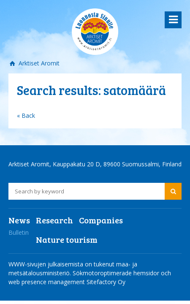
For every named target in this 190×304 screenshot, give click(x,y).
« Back (26, 115)
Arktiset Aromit (38, 63)
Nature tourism (67, 239)
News (19, 220)
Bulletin (18, 232)
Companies (101, 220)
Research (54, 220)
